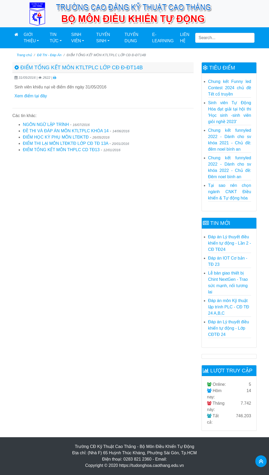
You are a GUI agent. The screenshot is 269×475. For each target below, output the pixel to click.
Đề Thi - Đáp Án (49, 55)
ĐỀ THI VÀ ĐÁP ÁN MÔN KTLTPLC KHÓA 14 (65, 131)
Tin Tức (54, 37)
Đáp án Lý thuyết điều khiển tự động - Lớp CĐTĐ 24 (228, 328)
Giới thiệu (30, 37)
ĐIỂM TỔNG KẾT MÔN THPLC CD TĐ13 (61, 149)
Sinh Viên (76, 37)
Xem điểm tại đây (30, 96)
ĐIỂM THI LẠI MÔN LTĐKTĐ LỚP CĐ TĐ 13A (65, 143)
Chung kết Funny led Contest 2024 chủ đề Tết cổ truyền (229, 87)
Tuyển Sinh (103, 37)
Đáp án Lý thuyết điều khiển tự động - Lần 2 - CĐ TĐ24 (229, 243)
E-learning (163, 37)
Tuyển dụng (131, 37)
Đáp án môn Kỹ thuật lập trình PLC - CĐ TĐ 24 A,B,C (228, 306)
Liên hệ (184, 37)
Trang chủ (24, 55)
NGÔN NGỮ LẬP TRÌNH (46, 124)
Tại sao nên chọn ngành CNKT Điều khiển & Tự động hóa (229, 191)
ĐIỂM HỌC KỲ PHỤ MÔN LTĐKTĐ (56, 137)
